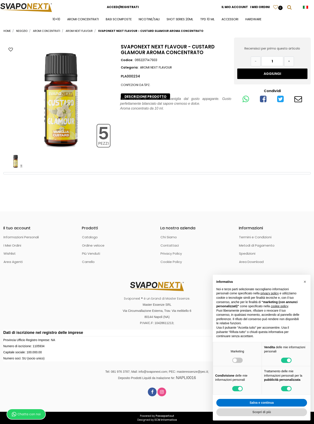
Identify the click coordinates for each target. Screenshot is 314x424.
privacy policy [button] (269, 293)
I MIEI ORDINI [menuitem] (260, 7)
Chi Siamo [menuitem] (168, 237)
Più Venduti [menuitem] (91, 253)
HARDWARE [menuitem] (253, 19)
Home (7, 31)
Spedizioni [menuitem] (247, 253)
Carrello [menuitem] (88, 261)
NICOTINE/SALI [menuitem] (149, 19)
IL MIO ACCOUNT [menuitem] (235, 7)
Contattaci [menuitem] (169, 245)
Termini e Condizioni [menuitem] (255, 237)
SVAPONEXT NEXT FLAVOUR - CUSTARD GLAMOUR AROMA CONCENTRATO (150, 31)
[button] (61, 97)
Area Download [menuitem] (251, 261)
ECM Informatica (166, 420)
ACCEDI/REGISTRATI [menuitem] (123, 7)
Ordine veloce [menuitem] (93, 245)
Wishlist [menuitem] (9, 253)
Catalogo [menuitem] (90, 237)
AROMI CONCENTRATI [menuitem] (83, 19)
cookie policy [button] (279, 306)
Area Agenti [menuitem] (13, 261)
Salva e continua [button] (262, 402)
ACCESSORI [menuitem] (230, 19)
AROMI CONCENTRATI (46, 31)
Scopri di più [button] (262, 412)
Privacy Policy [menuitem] (171, 253)
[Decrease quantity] (256, 61)
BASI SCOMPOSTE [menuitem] (119, 19)
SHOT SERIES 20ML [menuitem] (180, 19)
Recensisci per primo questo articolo (272, 48)
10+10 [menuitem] (56, 19)
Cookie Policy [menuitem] (171, 261)
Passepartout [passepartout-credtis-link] (165, 416)
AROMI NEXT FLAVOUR (79, 31)
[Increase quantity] (289, 61)
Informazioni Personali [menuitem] (21, 237)
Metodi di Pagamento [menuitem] (257, 245)
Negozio (21, 31)
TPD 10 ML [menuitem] (207, 19)
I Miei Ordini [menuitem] (12, 245)
